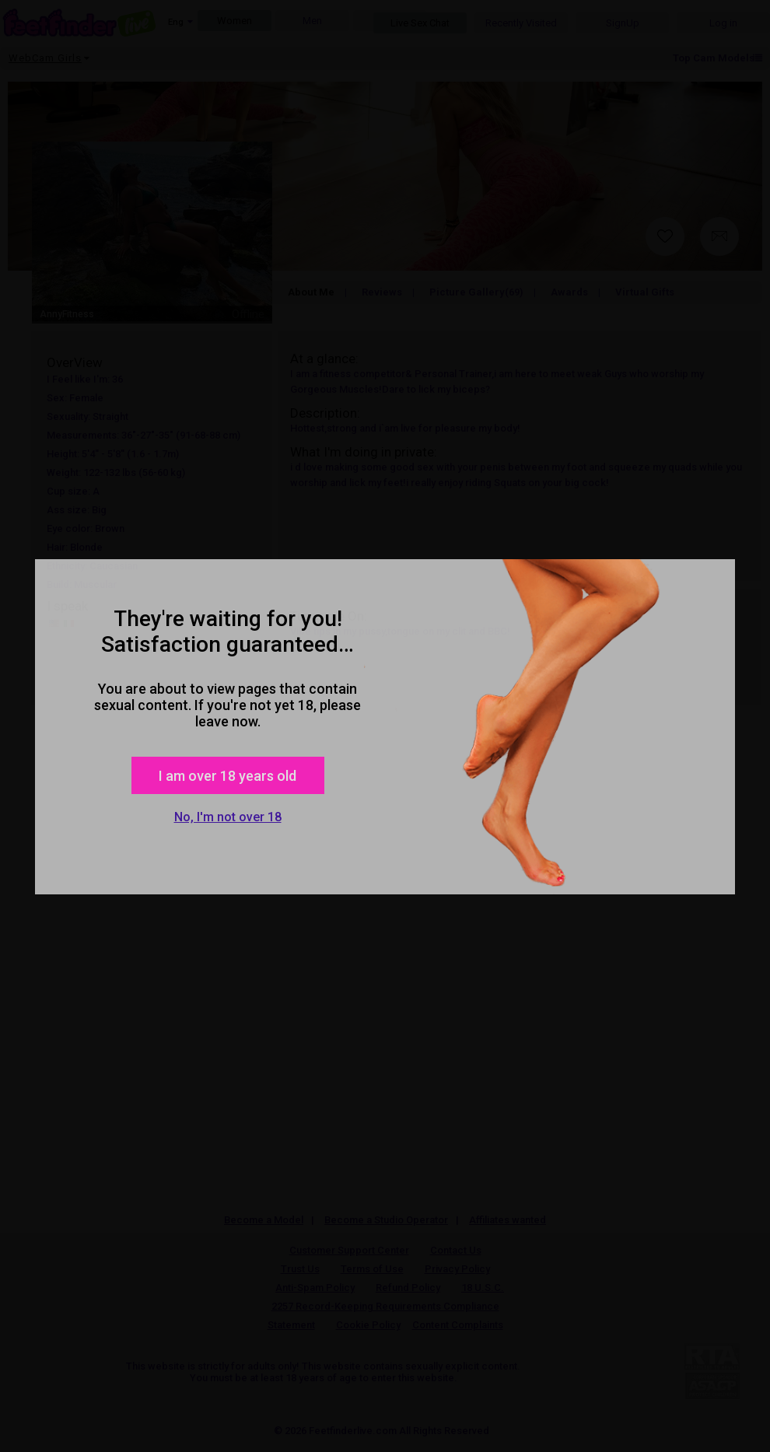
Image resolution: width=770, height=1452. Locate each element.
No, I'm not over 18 (228, 817)
